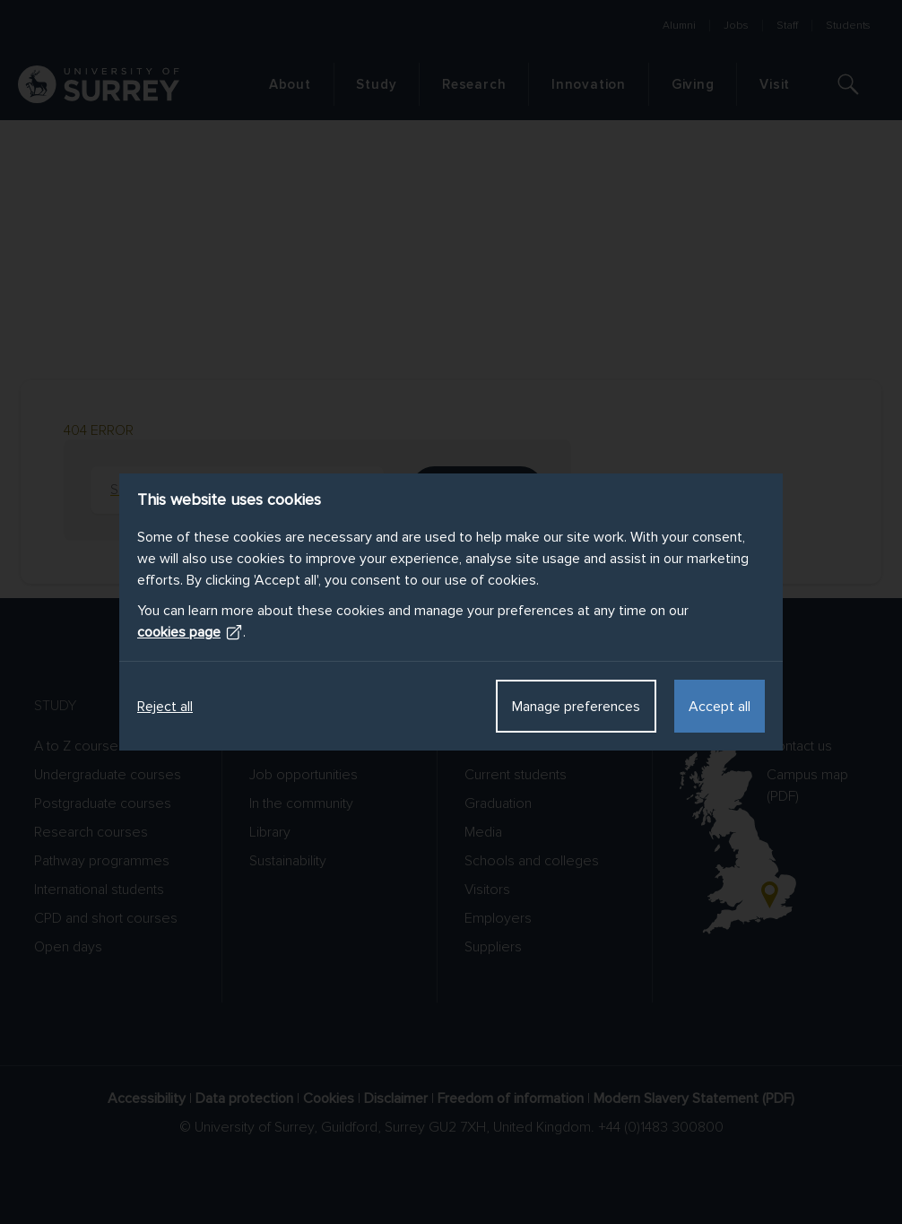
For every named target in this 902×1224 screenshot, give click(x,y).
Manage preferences (576, 707)
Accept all (719, 707)
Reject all (165, 707)
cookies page (190, 632)
